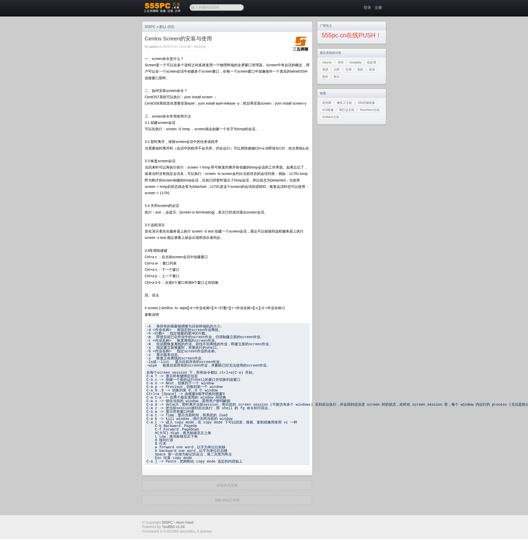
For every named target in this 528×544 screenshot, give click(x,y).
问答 (337, 69)
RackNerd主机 (370, 110)
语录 (341, 62)
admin (153, 46)
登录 (367, 7)
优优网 (326, 103)
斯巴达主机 (346, 110)
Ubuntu (327, 62)
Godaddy (355, 62)
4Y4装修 (328, 110)
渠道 (372, 69)
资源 (325, 69)
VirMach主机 (330, 117)
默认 (163, 27)
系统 (360, 69)
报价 (325, 76)
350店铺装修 (366, 103)
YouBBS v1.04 (173, 527)
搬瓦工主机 (344, 103)
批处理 (371, 62)
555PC (150, 27)
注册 (378, 7)
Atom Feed (184, 522)
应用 (348, 69)
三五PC (162, 7)
